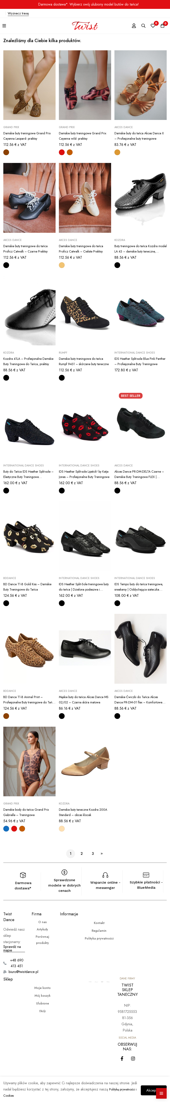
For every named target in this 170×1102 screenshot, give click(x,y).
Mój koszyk (42, 995)
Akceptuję (150, 1088)
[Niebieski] (6, 829)
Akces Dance (123, 127)
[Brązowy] (70, 152)
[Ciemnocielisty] (117, 152)
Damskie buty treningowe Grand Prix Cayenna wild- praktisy (83, 136)
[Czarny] (6, 265)
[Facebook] (122, 1058)
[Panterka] (6, 152)
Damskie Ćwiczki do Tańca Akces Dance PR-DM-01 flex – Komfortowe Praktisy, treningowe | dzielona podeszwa (140, 704)
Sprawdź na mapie (12, 948)
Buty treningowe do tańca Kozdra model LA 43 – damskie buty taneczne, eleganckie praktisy (139, 251)
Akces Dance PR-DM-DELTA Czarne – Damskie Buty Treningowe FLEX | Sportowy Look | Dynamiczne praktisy (140, 479)
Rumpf (63, 353)
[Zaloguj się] (127, 25)
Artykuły (42, 929)
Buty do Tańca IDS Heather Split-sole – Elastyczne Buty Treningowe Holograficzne (28, 477)
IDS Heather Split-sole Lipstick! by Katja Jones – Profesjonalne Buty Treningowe (84, 477)
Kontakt (99, 923)
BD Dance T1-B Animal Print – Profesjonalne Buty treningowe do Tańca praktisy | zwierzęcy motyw (28, 702)
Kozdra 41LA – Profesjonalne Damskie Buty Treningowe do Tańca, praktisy (25, 364)
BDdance (9, 578)
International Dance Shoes (134, 353)
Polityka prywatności (99, 938)
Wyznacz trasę (18, 13)
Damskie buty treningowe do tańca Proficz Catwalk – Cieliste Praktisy (85, 248)
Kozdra (119, 240)
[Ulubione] (149, 25)
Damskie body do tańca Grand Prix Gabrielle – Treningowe (26, 812)
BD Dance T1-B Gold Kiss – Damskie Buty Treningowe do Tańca (25, 589)
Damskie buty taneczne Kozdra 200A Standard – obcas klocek (83, 812)
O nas (42, 922)
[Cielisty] (62, 265)
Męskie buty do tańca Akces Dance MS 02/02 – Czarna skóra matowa (85, 702)
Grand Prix (11, 127)
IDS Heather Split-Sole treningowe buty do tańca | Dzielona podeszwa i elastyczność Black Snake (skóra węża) (84, 592)
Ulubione (42, 1003)
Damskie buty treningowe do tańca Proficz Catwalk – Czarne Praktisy (29, 248)
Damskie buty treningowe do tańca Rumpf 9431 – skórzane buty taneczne (85, 364)
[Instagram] (133, 1058)
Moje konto (42, 988)
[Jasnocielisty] (62, 829)
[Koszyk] (160, 25)
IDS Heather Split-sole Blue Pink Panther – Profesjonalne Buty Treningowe (138, 364)
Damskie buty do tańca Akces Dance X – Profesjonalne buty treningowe (137, 138)
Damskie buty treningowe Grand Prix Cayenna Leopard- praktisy (27, 136)
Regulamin (99, 930)
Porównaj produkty (42, 939)
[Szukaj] (138, 25)
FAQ (42, 1011)
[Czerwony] (62, 152)
